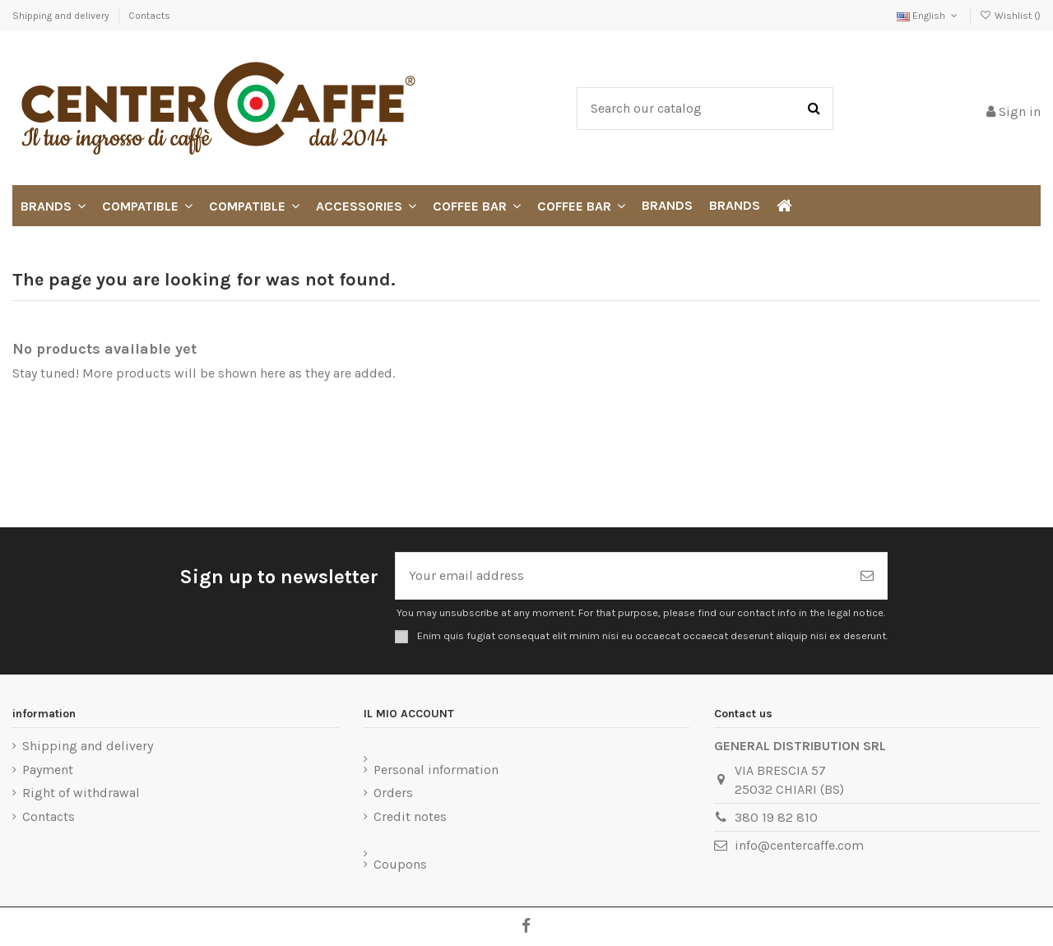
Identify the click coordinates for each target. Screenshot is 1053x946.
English (928, 15)
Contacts (149, 15)
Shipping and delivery (62, 15)
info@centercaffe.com (799, 845)
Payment (47, 769)
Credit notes (410, 816)
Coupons (400, 864)
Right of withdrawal (81, 792)
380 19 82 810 (776, 817)
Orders (393, 792)
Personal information (436, 769)
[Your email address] (621, 576)
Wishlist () (1010, 15)
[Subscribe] (867, 576)
